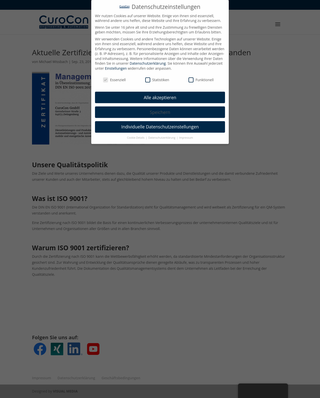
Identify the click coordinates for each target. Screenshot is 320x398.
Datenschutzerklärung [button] (162, 134)
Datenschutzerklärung (148, 60)
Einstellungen (116, 64)
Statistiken (157, 76)
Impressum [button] (186, 134)
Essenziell (114, 76)
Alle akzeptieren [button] (160, 94)
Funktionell (201, 76)
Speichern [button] (160, 109)
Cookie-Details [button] (136, 134)
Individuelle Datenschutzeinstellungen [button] (160, 123)
